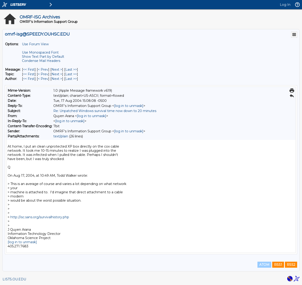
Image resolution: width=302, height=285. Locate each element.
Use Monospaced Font (40, 52)
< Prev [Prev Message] (43, 69)
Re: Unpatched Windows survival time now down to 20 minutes (104, 111)
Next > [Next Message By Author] (56, 79)
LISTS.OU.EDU (14, 279)
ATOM (264, 265)
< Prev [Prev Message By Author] (43, 79)
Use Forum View (35, 44)
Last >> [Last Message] (71, 69)
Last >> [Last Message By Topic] (71, 74)
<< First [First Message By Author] (29, 79)
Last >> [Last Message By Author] (71, 79)
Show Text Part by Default (43, 57)
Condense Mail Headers (41, 61)
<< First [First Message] (29, 69)
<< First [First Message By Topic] (29, 74)
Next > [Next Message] (56, 69)
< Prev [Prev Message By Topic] (43, 74)
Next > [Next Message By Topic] (56, 74)
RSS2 (291, 265)
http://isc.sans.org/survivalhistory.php (39, 217)
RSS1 (278, 265)
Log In (285, 5)
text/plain (60, 136)
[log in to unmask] (128, 106)
